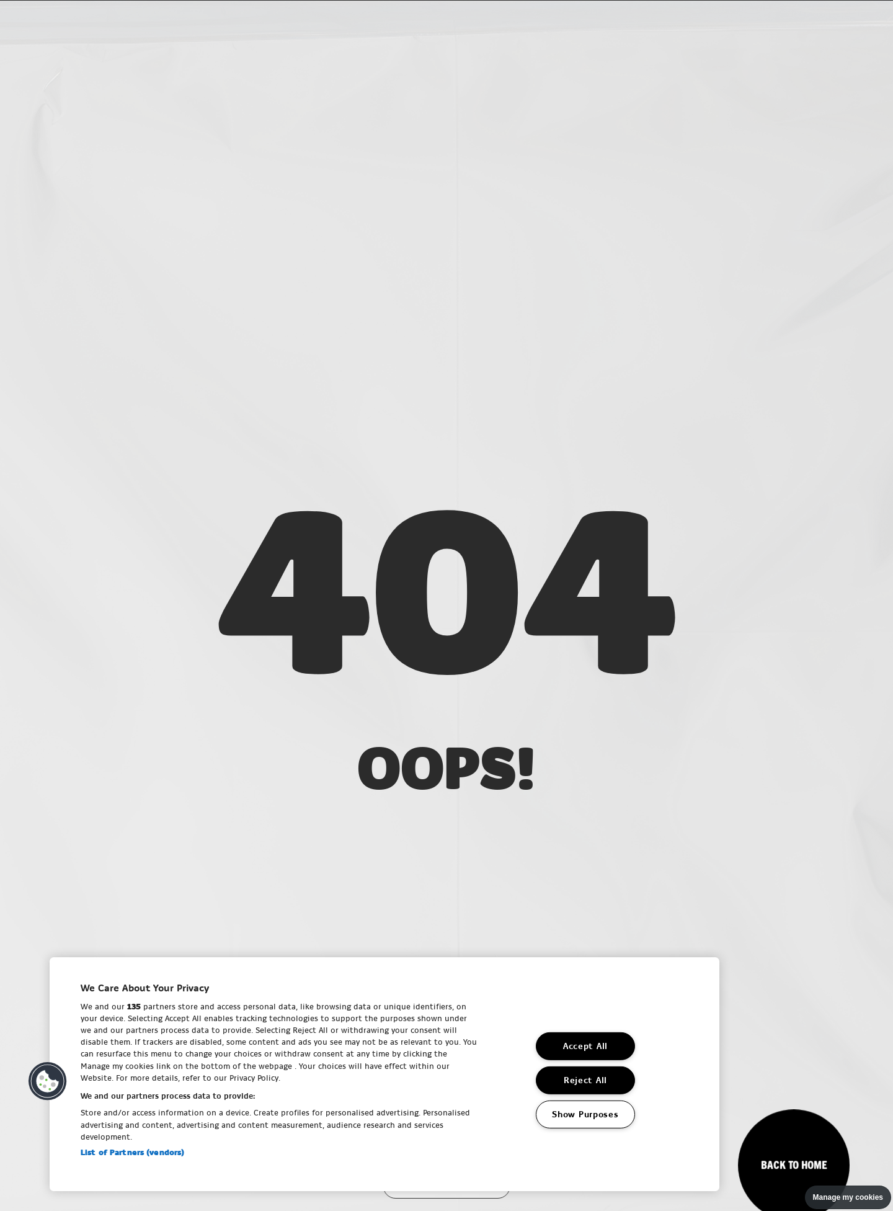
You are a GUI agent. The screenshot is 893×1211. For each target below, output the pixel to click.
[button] (48, 1081)
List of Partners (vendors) (132, 1152)
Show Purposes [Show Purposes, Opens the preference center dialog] (585, 1114)
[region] (384, 1074)
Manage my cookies (848, 1197)
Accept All (585, 1046)
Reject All (585, 1080)
